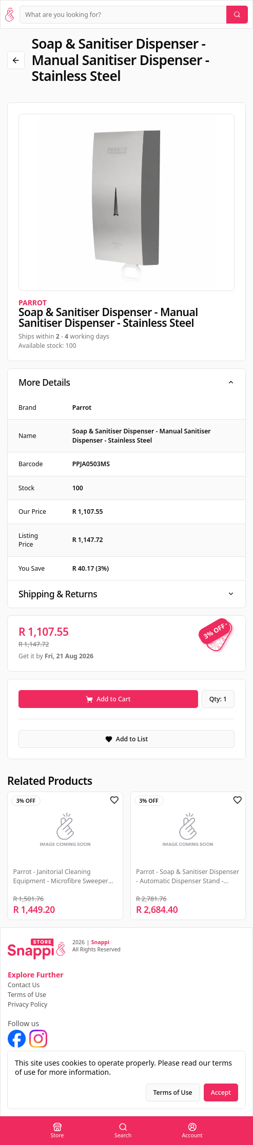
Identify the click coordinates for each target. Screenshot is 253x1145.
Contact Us (24, 985)
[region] (126, 202)
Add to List (126, 739)
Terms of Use (27, 994)
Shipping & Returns (126, 594)
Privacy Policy (27, 1004)
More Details (126, 382)
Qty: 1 (218, 699)
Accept (221, 1092)
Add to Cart (108, 699)
